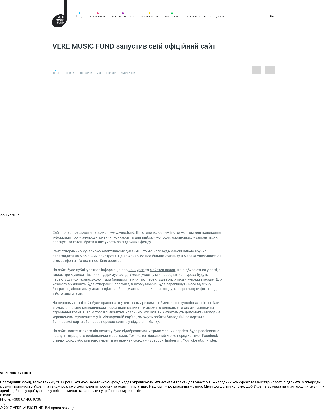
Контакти (172, 16)
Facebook (155, 340)
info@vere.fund (24, 395)
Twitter (210, 340)
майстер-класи (162, 270)
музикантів (80, 275)
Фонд (80, 16)
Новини (69, 73)
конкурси (136, 270)
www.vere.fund (122, 232)
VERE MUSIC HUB (123, 16)
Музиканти (149, 16)
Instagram (173, 340)
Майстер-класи (106, 73)
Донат (221, 16)
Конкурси (97, 16)
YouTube (190, 340)
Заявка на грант (198, 16)
